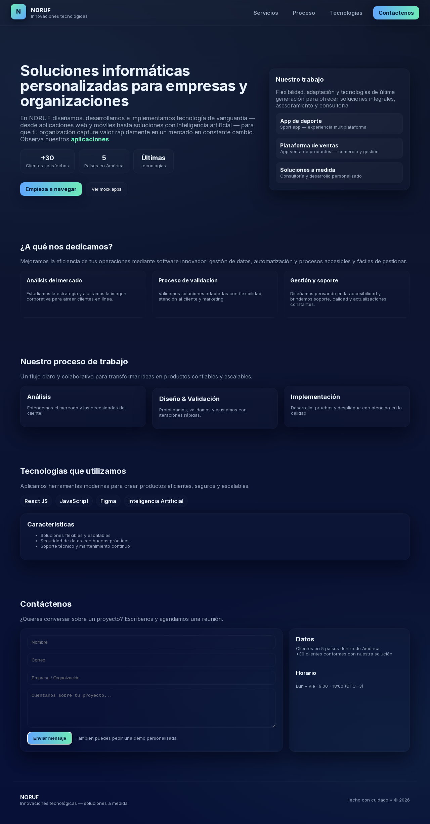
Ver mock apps (106, 189)
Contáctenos (396, 12)
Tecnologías (346, 12)
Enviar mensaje (49, 745)
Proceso (304, 12)
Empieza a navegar (51, 189)
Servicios (266, 12)
